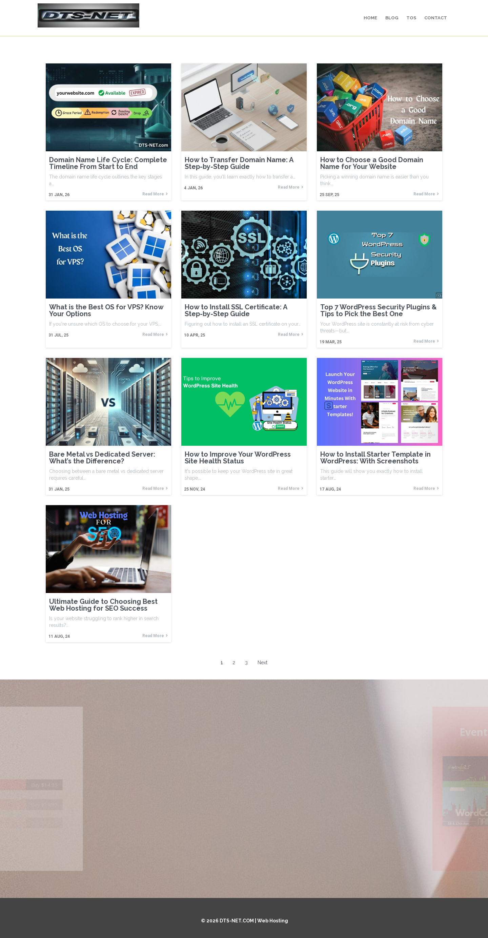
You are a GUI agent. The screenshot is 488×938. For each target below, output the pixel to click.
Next (262, 662)
